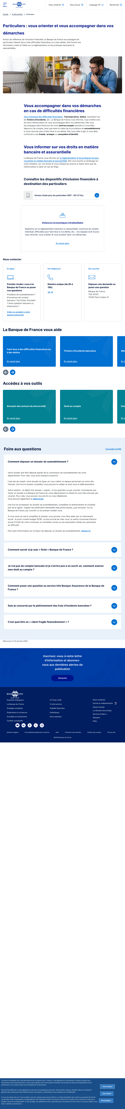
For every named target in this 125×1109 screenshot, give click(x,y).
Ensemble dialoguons (15, 700)
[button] (62, 195)
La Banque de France (15, 704)
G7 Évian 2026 (55, 700)
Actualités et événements (17, 717)
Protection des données (73, 732)
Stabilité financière (57, 708)
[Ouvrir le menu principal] (5, 5)
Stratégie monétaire (15, 708)
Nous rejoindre (55, 717)
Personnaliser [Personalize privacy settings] (106, 1100)
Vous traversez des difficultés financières (43, 117)
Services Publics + (100, 714)
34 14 (50, 292)
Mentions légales (12, 732)
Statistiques (54, 712)
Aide (57, 732)
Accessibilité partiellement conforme (37, 732)
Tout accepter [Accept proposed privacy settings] (107, 1086)
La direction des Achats (102, 710)
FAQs (95, 721)
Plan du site (111, 732)
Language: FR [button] (96, 5)
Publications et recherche (17, 712)
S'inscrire (62, 678)
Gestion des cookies (94, 732)
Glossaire (96, 717)
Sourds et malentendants (103, 703)
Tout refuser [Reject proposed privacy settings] (106, 1093)
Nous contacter (99, 700)
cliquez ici (85, 531)
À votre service (56, 704)
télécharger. (38, 499)
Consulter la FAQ (113, 449)
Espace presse (98, 707)
